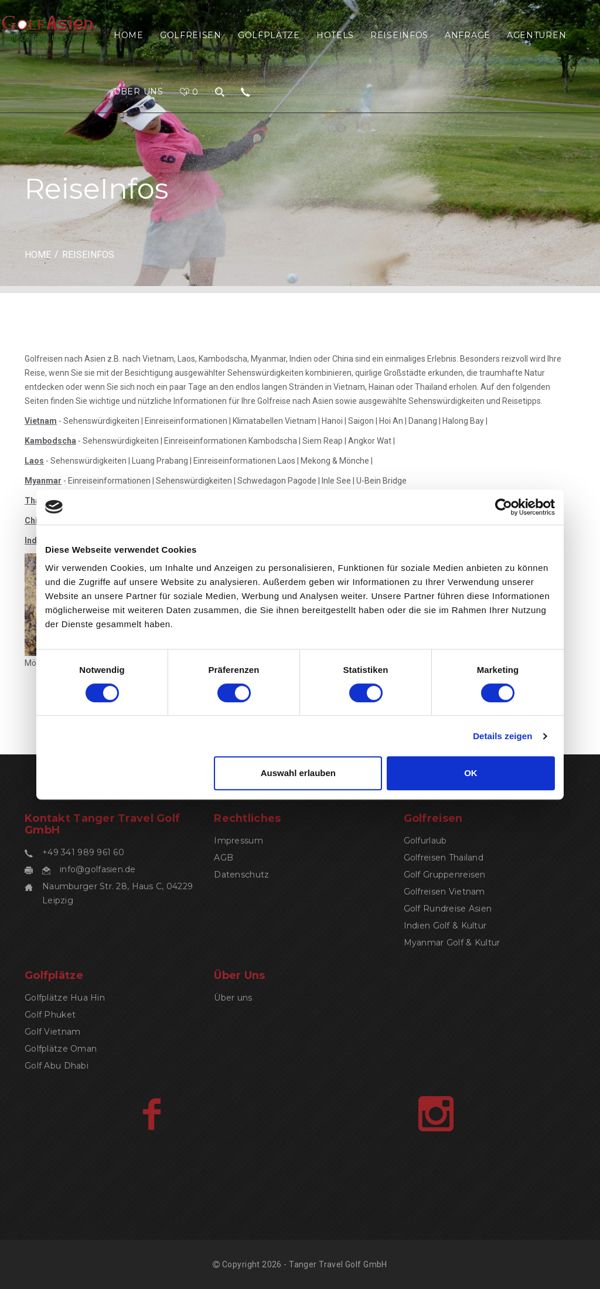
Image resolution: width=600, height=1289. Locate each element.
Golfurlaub (425, 840)
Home (129, 35)
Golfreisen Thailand (443, 857)
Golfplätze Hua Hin (65, 997)
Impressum (238, 840)
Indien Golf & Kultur (445, 925)
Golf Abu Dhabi (56, 1065)
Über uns (138, 91)
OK (471, 773)
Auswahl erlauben (298, 773)
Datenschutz (241, 874)
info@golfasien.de (98, 869)
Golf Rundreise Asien (448, 908)
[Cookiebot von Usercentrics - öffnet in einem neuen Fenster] (503, 507)
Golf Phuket (50, 1014)
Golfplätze (269, 35)
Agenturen (536, 35)
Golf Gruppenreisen (445, 874)
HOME (38, 254)
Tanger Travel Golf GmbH (338, 1264)
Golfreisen (190, 35)
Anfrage (467, 35)
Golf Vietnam (52, 1031)
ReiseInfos (399, 35)
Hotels (335, 35)
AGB (223, 857)
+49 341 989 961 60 (83, 852)
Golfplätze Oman (61, 1048)
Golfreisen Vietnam (444, 891)
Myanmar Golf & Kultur (452, 942)
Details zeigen (502, 736)
